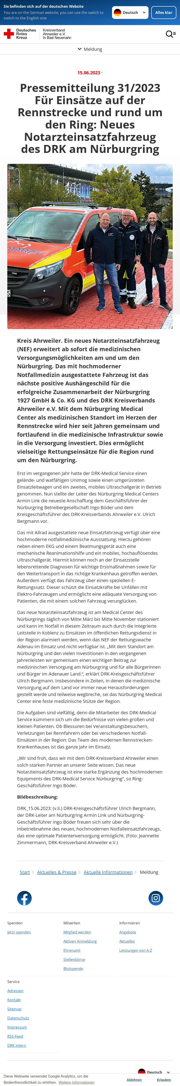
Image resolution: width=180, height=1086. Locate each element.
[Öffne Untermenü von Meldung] (90, 49)
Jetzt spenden (19, 932)
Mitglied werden (77, 932)
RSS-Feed (15, 1036)
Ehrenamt (72, 950)
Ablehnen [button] (134, 1080)
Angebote (127, 932)
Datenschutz (18, 1018)
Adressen (15, 990)
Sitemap (14, 1008)
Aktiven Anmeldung (80, 941)
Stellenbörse (74, 959)
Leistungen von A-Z (135, 950)
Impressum (17, 1027)
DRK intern (16, 1045)
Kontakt (14, 999)
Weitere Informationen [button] (76, 1082)
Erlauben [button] (164, 1080)
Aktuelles (127, 941)
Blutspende (73, 968)
